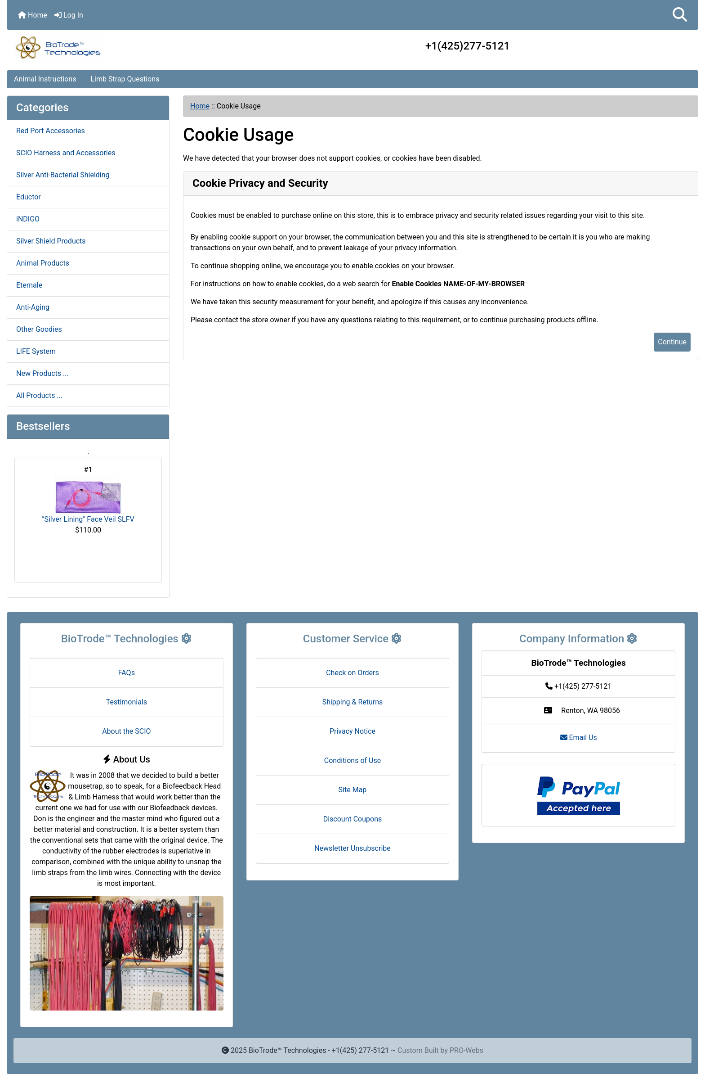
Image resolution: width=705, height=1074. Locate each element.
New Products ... (42, 373)
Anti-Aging (32, 307)
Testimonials (126, 702)
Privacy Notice (352, 731)
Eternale (29, 285)
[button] (680, 15)
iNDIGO (28, 219)
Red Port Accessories (50, 130)
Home (32, 15)
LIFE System (36, 351)
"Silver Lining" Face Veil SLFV (88, 499)
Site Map (353, 789)
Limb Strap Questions (124, 79)
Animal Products (42, 263)
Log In (68, 15)
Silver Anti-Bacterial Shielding (63, 175)
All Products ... (39, 395)
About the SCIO (126, 731)
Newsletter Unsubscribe (352, 848)
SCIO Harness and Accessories (65, 153)
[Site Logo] (122, 47)
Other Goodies (39, 329)
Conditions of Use (352, 760)
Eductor (28, 197)
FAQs (126, 672)
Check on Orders (352, 672)
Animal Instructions (45, 79)
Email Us (578, 737)
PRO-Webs (466, 1050)
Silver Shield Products (51, 241)
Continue (672, 342)
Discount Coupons (352, 819)
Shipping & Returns (352, 702)
